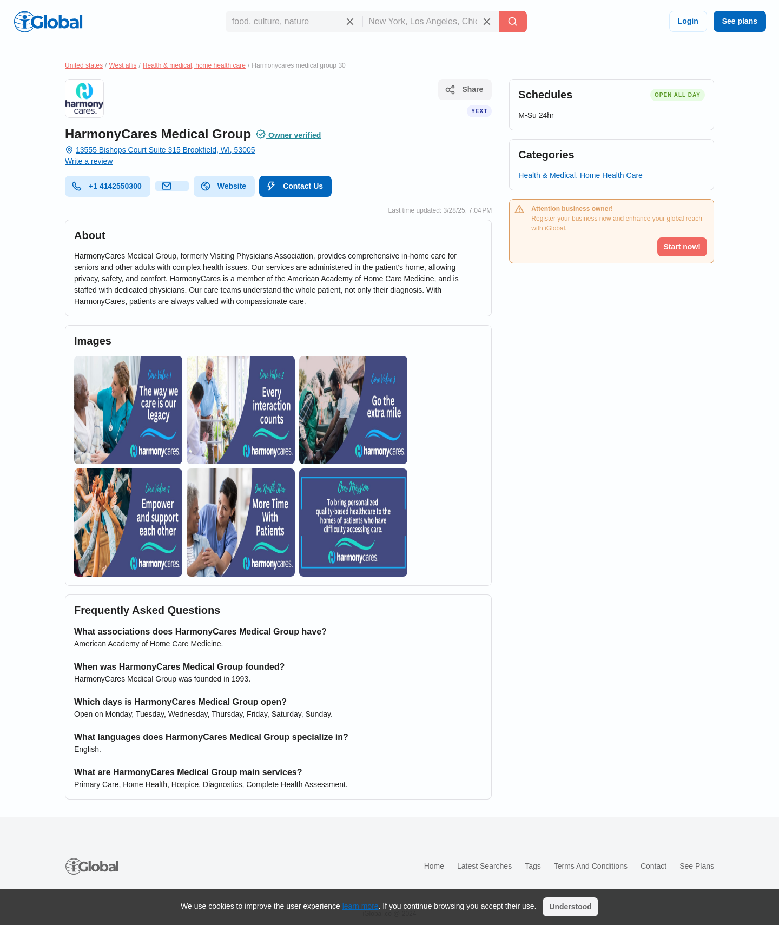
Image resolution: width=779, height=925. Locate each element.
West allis (122, 65)
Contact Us (294, 186)
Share (464, 89)
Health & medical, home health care (194, 65)
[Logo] (48, 21)
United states (84, 65)
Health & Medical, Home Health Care (580, 175)
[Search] (513, 21)
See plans (739, 21)
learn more (360, 906)
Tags (533, 866)
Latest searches (484, 866)
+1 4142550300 (106, 186)
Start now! (682, 246)
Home (434, 866)
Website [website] (223, 186)
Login (688, 21)
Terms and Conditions (591, 866)
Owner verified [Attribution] (288, 134)
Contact (653, 866)
